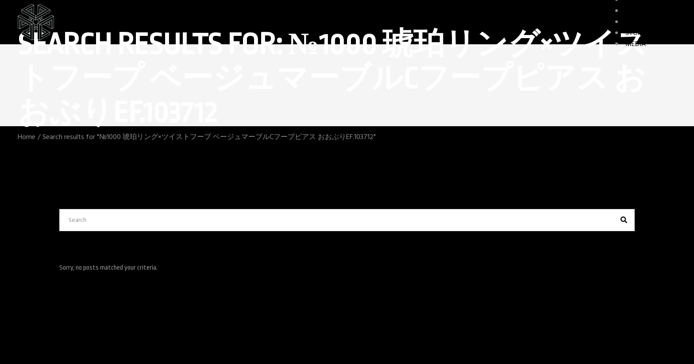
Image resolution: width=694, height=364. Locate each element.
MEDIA (635, 44)
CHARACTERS (645, 11)
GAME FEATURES (650, 22)
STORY (635, 33)
